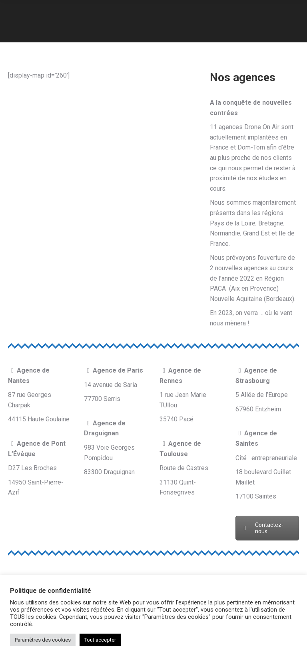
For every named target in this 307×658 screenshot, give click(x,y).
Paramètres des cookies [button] (43, 640)
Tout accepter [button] (100, 640)
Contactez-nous (263, 528)
